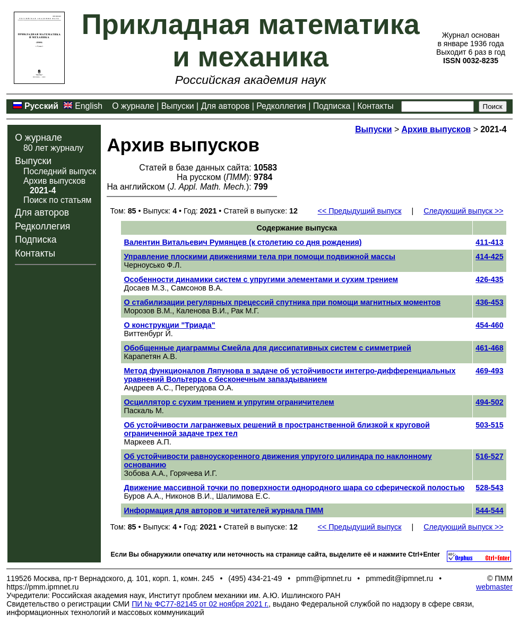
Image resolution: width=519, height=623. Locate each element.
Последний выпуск (59, 171)
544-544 (489, 510)
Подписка (331, 105)
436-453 (489, 302)
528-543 (489, 487)
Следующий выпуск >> (463, 211)
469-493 (489, 370)
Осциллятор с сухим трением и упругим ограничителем (229, 402)
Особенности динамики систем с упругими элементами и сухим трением (260, 279)
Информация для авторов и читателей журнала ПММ (223, 510)
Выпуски (177, 105)
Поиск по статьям (57, 199)
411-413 (489, 242)
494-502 (489, 402)
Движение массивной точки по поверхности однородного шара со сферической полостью (294, 487)
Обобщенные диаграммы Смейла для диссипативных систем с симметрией (267, 348)
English (88, 105)
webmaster (494, 587)
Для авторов (225, 105)
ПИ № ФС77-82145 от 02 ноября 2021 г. (200, 604)
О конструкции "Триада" (169, 325)
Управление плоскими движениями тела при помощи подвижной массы (259, 256)
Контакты (375, 105)
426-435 (489, 279)
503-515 (489, 425)
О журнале (133, 105)
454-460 (489, 325)
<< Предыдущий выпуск (360, 211)
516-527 (489, 456)
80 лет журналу (53, 147)
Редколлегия (281, 105)
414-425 (489, 256)
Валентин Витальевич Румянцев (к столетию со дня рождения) (242, 242)
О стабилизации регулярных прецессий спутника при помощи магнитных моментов (282, 302)
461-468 (489, 348)
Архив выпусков (54, 180)
